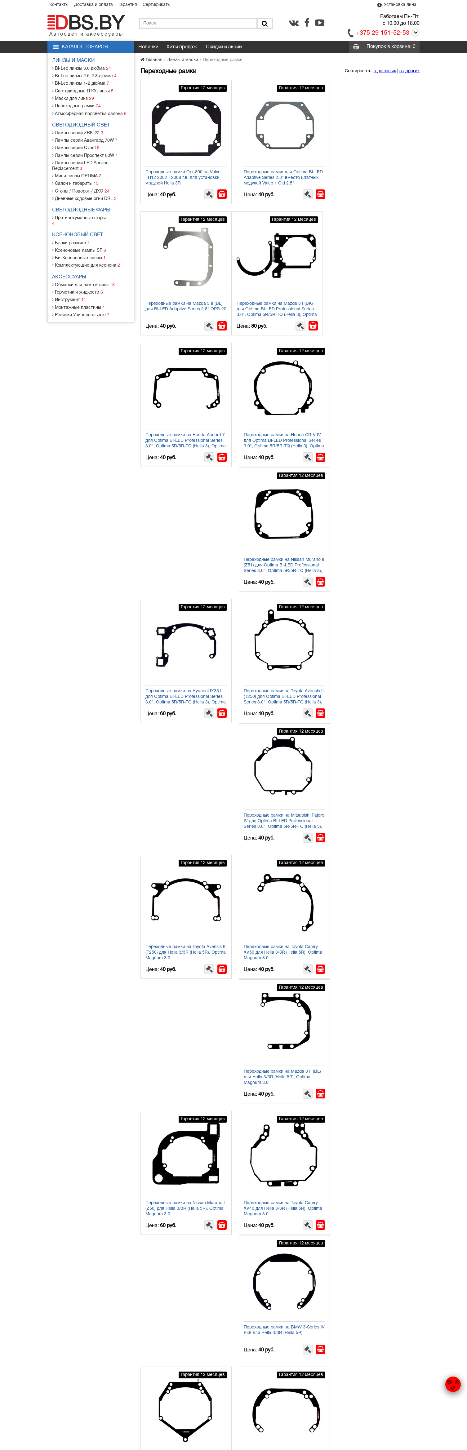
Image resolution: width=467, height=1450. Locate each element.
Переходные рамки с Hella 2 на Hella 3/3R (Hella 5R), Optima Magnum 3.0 (183, 1327)
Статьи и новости (180, 1397)
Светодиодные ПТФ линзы (82, 90)
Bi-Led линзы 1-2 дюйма (80, 83)
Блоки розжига (71, 235)
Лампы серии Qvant (76, 147)
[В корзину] (218, 191)
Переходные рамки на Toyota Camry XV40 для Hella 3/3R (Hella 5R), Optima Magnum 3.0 (373, 687)
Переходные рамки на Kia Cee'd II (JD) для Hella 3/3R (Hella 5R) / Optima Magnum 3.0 (184, 1201)
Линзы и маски (73, 61)
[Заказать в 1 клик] (206, 191)
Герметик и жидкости (77, 284)
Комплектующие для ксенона (86, 258)
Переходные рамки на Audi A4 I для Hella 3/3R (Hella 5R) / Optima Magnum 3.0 (373, 944)
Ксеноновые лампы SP (79, 243)
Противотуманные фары (80, 216)
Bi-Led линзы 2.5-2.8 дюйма (84, 75)
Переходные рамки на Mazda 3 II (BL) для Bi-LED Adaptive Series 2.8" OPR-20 (375, 174)
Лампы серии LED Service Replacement (80, 165)
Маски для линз (73, 98)
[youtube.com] (319, 22)
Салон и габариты (75, 182)
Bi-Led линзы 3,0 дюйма (81, 68)
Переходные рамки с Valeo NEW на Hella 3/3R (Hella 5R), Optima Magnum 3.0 (374, 1201)
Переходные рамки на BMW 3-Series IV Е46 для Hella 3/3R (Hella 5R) (183, 813)
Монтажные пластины (78, 299)
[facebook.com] (306, 22)
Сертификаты (158, 5)
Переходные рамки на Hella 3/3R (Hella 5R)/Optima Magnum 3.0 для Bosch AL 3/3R (371, 1329)
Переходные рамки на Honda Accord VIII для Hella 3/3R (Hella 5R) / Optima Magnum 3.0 (279, 944)
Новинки (148, 47)
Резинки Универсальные (81, 307)
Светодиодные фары (81, 209)
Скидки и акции (224, 47)
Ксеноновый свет (77, 228)
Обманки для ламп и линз (83, 277)
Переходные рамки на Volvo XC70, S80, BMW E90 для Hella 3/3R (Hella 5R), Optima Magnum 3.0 (277, 816)
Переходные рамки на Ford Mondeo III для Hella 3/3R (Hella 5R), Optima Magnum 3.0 (373, 816)
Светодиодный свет (81, 124)
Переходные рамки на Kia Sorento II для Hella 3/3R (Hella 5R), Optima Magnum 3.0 (182, 944)
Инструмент (69, 292)
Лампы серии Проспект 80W (85, 154)
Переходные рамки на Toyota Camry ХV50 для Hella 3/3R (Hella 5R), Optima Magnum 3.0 (373, 559)
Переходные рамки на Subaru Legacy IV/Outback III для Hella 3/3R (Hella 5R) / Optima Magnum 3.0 (279, 1201)
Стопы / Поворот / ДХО (80, 190)
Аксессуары (69, 270)
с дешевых (385, 71)
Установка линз (396, 5)
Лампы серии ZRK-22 (77, 132)
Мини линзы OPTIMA (77, 175)
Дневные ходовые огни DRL (84, 197)
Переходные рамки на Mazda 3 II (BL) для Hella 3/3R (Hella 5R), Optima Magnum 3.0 (184, 687)
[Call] (414, 34)
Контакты (59, 5)
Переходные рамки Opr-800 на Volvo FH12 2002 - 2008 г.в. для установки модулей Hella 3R (182, 174)
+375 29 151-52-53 (382, 33)
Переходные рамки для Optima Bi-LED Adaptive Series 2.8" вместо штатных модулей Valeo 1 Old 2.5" (276, 174)
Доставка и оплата (94, 5)
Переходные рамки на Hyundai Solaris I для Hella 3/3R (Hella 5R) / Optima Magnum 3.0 (280, 1072)
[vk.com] (294, 22)
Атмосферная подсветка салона (89, 113)
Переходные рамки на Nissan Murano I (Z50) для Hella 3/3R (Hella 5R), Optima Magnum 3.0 (279, 687)
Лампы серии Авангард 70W (85, 139)
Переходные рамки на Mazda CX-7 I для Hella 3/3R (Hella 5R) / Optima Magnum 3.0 (182, 1072)
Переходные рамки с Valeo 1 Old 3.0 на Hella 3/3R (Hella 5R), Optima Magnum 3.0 (278, 1329)
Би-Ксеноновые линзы (79, 250)
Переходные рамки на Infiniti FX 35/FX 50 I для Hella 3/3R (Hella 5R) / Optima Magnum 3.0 (373, 1072)
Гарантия (128, 5)
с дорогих (409, 71)
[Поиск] (264, 23)
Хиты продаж (182, 47)
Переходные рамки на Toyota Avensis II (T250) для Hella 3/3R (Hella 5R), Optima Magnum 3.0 (279, 559)
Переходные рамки (76, 105)
